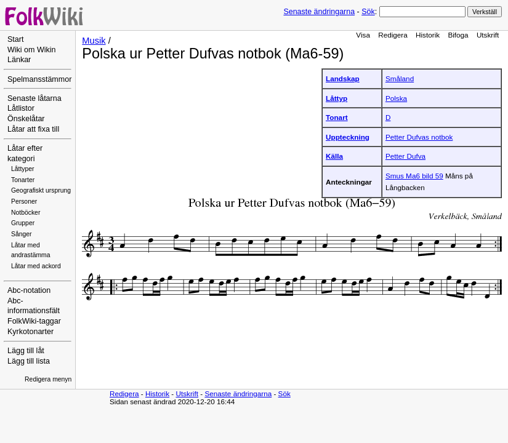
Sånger (21, 234)
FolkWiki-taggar (34, 321)
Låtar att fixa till (33, 129)
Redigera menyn (48, 379)
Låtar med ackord (36, 266)
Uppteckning (347, 137)
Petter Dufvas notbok (419, 137)
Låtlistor (20, 108)
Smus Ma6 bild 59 (414, 176)
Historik (428, 35)
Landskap (343, 78)
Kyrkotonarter (30, 331)
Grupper (22, 223)
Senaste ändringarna (319, 11)
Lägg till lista (28, 361)
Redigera (393, 35)
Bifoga (458, 35)
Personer (24, 201)
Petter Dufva (405, 156)
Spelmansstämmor (39, 79)
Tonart (337, 117)
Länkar (19, 59)
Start (15, 39)
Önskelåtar (26, 118)
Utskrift (488, 35)
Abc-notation (28, 290)
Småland (399, 78)
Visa (363, 35)
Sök (367, 11)
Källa (334, 156)
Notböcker (25, 212)
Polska (396, 98)
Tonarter (22, 180)
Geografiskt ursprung (41, 190)
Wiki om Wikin (31, 50)
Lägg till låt (25, 350)
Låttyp (336, 98)
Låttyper (22, 169)
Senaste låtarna (34, 98)
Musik (93, 41)
